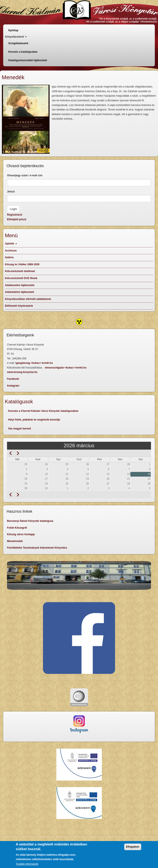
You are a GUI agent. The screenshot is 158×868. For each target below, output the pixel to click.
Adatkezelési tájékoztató (19, 285)
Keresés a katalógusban (22, 51)
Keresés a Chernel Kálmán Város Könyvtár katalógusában (43, 410)
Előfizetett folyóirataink (19, 305)
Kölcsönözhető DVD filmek (21, 278)
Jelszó (11, 191)
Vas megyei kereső (19, 428)
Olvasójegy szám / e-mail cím (24, 175)
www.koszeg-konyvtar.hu (22, 372)
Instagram (13, 385)
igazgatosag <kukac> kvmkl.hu (34, 362)
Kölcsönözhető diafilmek (20, 271)
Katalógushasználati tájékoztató (27, 60)
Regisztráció (14, 214)
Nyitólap (13, 30)
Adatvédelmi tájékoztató (19, 292)
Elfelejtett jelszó (16, 219)
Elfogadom (132, 847)
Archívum (11, 250)
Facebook (13, 378)
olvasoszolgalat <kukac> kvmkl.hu (66, 367)
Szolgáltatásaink (18, 43)
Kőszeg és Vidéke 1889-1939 (22, 264)
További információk (27, 864)
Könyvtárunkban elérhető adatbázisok (28, 299)
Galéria (9, 257)
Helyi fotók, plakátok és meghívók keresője (34, 419)
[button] (26, 119)
